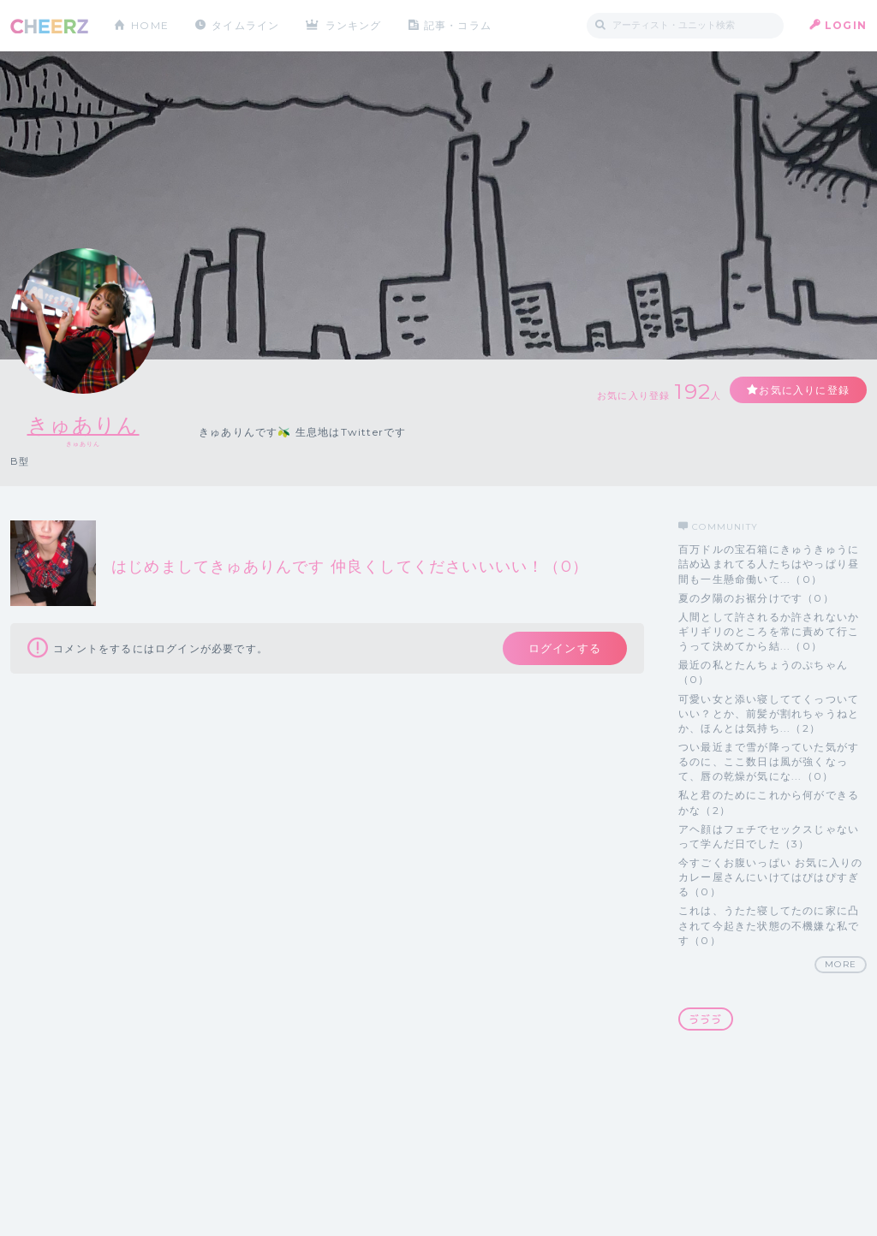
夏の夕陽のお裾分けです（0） (756, 597)
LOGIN (846, 25)
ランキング (353, 25)
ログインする (564, 648)
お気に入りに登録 (804, 389)
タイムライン (245, 25)
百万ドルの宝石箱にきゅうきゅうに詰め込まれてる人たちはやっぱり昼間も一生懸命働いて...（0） (768, 564)
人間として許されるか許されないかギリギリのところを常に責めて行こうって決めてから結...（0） (768, 631)
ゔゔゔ (706, 1019)
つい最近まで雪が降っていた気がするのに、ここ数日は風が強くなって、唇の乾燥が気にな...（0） (768, 761)
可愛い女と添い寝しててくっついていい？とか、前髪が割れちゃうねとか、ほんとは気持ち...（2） (768, 713)
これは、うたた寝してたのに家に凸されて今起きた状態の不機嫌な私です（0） (768, 925)
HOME (150, 25)
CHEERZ (49, 26)
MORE (840, 964)
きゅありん (83, 425)
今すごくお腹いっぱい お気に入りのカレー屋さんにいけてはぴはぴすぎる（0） (770, 877)
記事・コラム (458, 25)
